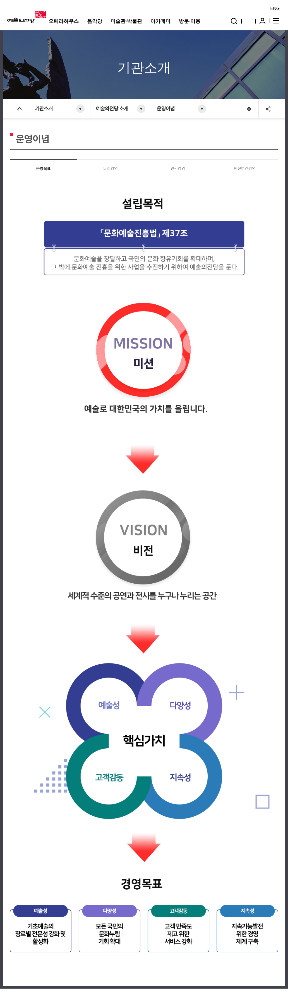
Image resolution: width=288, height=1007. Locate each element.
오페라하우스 (64, 21)
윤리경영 (110, 168)
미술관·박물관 (126, 21)
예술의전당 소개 (112, 108)
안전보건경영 (245, 168)
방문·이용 (189, 21)
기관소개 (44, 108)
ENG (275, 8)
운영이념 (166, 108)
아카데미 (160, 21)
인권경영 (178, 168)
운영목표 (43, 168)
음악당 (94, 21)
